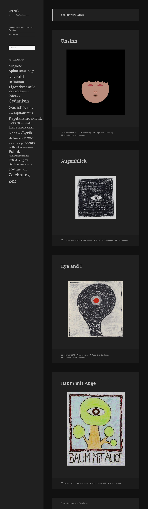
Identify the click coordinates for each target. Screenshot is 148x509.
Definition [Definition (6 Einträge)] (16, 82)
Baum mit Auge (78, 383)
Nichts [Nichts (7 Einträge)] (30, 143)
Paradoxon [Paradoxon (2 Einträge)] (18, 147)
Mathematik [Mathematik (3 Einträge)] (16, 138)
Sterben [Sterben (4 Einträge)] (14, 164)
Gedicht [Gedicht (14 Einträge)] (16, 107)
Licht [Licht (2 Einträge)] (28, 123)
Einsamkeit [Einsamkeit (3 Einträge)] (15, 91)
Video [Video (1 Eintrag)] (25, 170)
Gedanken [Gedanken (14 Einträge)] (19, 101)
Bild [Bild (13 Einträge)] (20, 76)
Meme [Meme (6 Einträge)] (28, 138)
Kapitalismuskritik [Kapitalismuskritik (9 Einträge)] (25, 118)
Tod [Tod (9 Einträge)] (12, 169)
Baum (99, 483)
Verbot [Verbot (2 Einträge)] (19, 169)
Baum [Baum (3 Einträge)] (12, 77)
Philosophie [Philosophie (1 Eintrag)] (28, 147)
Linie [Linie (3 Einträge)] (19, 133)
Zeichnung (87, 132)
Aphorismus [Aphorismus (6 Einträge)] (18, 70)
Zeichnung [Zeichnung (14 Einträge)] (19, 175)
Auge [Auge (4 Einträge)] (31, 71)
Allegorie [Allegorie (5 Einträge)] (15, 66)
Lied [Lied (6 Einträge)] (12, 133)
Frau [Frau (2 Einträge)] (17, 96)
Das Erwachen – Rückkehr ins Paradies (21, 28)
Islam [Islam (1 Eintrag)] (11, 114)
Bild (102, 132)
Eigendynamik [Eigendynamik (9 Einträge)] (22, 86)
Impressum (13, 34)
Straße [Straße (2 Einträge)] (22, 164)
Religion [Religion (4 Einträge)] (22, 160)
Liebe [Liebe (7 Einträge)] (13, 127)
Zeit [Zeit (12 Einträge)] (12, 181)
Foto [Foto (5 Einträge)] (12, 96)
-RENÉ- (14, 11)
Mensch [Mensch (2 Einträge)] (12, 143)
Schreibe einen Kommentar (75, 135)
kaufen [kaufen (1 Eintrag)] (23, 123)
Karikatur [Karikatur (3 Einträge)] (14, 122)
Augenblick (74, 161)
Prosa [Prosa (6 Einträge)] (13, 159)
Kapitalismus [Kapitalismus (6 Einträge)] (23, 113)
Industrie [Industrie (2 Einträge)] (28, 108)
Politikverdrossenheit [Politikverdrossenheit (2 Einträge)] (19, 155)
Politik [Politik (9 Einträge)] (14, 151)
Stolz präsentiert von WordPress (74, 503)
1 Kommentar (123, 240)
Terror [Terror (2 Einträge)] (29, 164)
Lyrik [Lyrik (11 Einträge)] (27, 132)
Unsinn (69, 41)
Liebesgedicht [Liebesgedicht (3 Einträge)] (26, 127)
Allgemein (83, 355)
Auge (98, 132)
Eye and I (71, 266)
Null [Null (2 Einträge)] (11, 147)
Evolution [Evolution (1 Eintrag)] (25, 92)
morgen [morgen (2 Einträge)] (20, 143)
